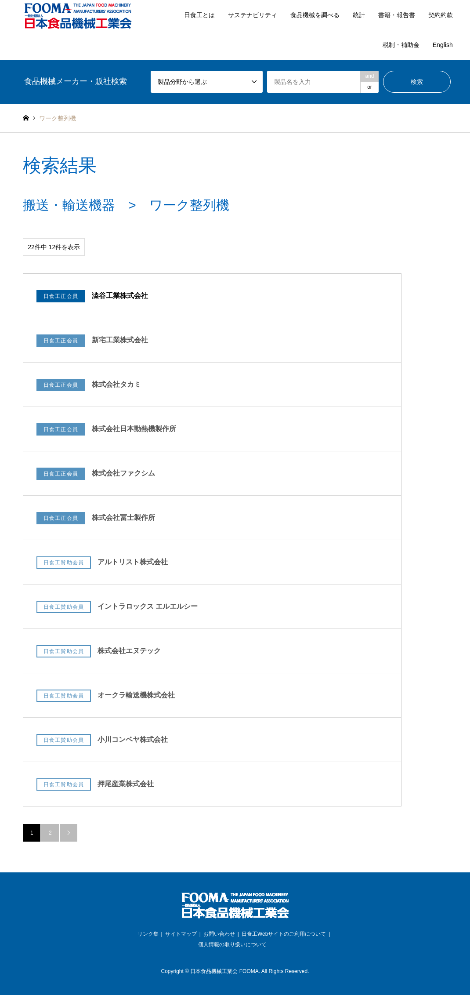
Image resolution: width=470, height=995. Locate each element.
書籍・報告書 (396, 14)
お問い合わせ (219, 934)
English (443, 44)
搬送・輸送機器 (69, 205)
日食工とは (199, 14)
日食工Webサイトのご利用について (284, 934)
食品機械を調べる (315, 14)
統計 (359, 14)
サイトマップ (181, 934)
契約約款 (440, 14)
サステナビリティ (252, 14)
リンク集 (148, 934)
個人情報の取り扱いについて (232, 944)
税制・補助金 (401, 44)
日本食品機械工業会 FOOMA (224, 971)
